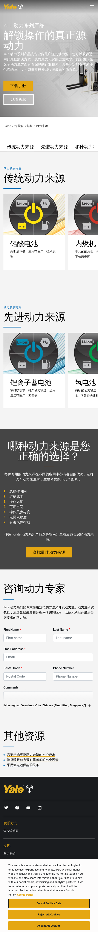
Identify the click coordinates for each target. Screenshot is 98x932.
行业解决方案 (23, 126)
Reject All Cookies (49, 916)
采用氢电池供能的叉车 (23, 765)
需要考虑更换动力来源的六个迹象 (31, 754)
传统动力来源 (20, 146)
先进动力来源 (54, 146)
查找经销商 (10, 831)
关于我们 (9, 853)
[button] (90, 146)
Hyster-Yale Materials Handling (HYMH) (28, 860)
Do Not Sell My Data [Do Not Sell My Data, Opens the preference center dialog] (49, 905)
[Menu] (92, 6)
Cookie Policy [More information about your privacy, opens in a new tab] (25, 896)
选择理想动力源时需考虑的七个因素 (32, 760)
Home (7, 126)
